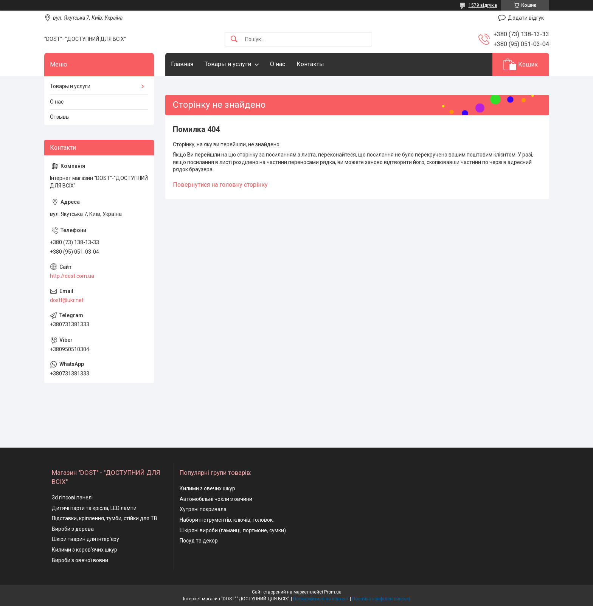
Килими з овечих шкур (207, 488)
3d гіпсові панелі (72, 497)
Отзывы (60, 117)
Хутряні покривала (203, 509)
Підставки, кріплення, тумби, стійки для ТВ (104, 518)
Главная (182, 64)
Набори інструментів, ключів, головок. (227, 520)
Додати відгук (526, 18)
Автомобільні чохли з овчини (216, 499)
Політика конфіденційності (381, 598)
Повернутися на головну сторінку (220, 184)
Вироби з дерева (73, 529)
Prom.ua (333, 592)
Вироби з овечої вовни (80, 560)
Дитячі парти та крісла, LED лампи (94, 508)
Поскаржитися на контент (321, 598)
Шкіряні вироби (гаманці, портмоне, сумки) (233, 530)
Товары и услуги (228, 64)
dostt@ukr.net (67, 300)
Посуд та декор (199, 541)
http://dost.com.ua (72, 276)
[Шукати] (234, 39)
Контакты (310, 64)
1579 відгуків (483, 5)
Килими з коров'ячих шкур (84, 550)
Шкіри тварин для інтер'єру (85, 539)
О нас (277, 64)
